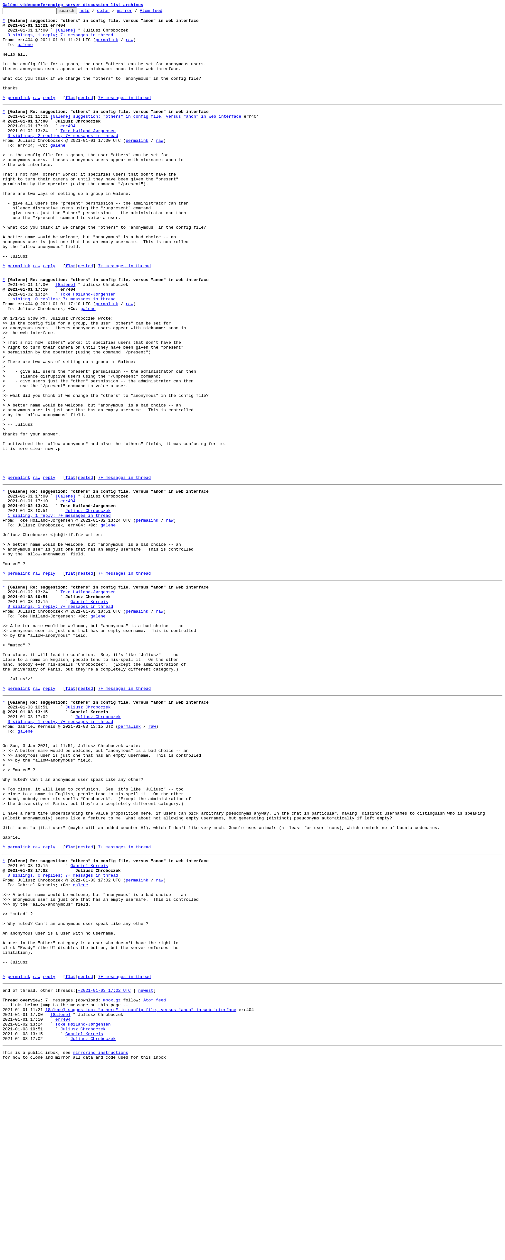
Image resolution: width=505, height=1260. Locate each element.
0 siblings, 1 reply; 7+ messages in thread (60, 40)
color (113, 12)
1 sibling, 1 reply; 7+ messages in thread (59, 612)
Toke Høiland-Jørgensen (88, 154)
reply (49, 116)
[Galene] (65, 35)
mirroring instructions (100, 1247)
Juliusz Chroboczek (87, 606)
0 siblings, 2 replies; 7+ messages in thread (63, 159)
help (95, 12)
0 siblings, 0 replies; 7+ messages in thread (63, 1038)
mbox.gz (112, 1186)
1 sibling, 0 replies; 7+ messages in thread (62, 354)
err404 (67, 148)
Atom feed (161, 12)
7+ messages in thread (124, 116)
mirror (134, 12)
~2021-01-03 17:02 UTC (104, 1174)
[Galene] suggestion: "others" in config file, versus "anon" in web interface (145, 136)
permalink (107, 46)
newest (145, 1174)
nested (85, 116)
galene (25, 52)
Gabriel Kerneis (89, 713)
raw (129, 46)
